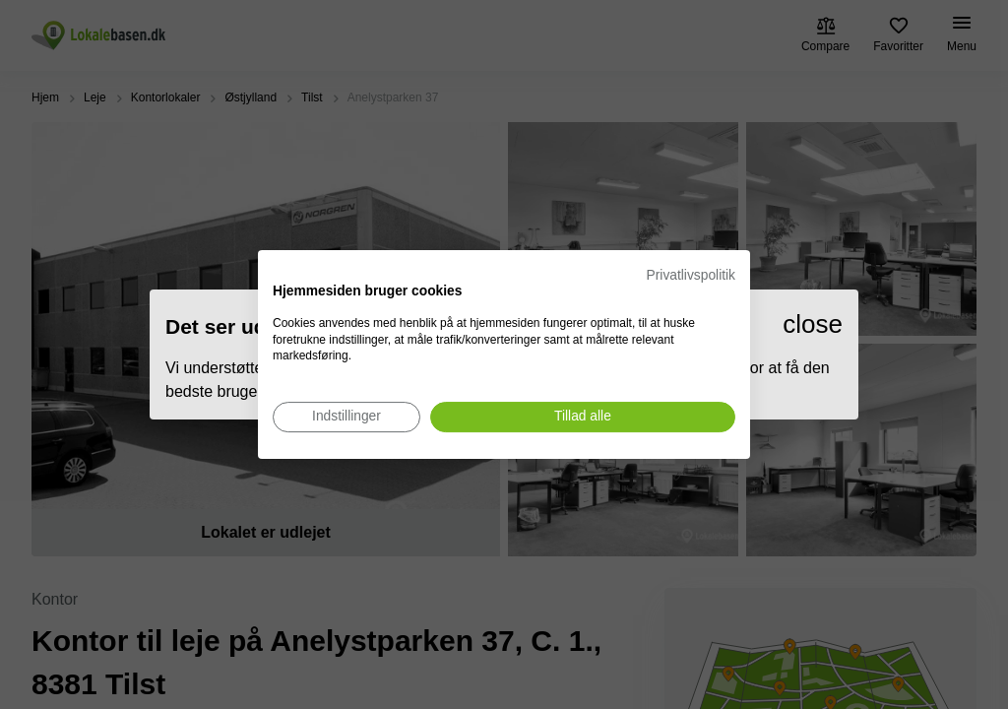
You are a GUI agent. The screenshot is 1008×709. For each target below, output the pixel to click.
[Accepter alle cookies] (582, 417)
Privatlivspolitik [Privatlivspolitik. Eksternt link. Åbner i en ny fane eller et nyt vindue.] (691, 275)
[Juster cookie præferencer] (346, 417)
